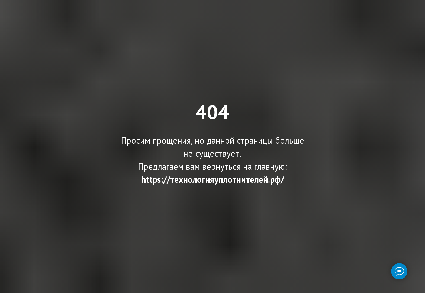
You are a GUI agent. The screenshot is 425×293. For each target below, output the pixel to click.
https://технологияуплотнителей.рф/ (212, 179)
